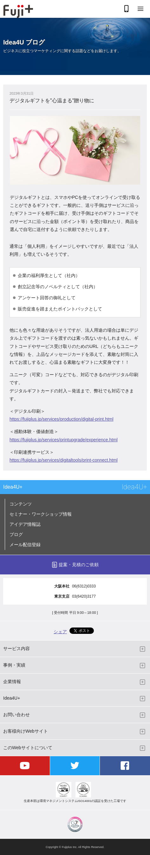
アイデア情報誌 (25, 524)
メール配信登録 (25, 544)
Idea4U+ (13, 487)
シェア (60, 631)
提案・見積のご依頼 (79, 564)
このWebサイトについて (27, 747)
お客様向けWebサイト (25, 731)
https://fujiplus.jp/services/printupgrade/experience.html (64, 439)
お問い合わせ (16, 714)
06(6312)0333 (84, 586)
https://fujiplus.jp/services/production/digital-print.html (62, 419)
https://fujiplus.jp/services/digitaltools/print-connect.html (64, 460)
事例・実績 (14, 665)
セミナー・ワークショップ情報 (41, 514)
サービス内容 (16, 648)
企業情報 (12, 681)
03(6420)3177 (84, 596)
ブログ (16, 534)
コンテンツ (21, 503)
